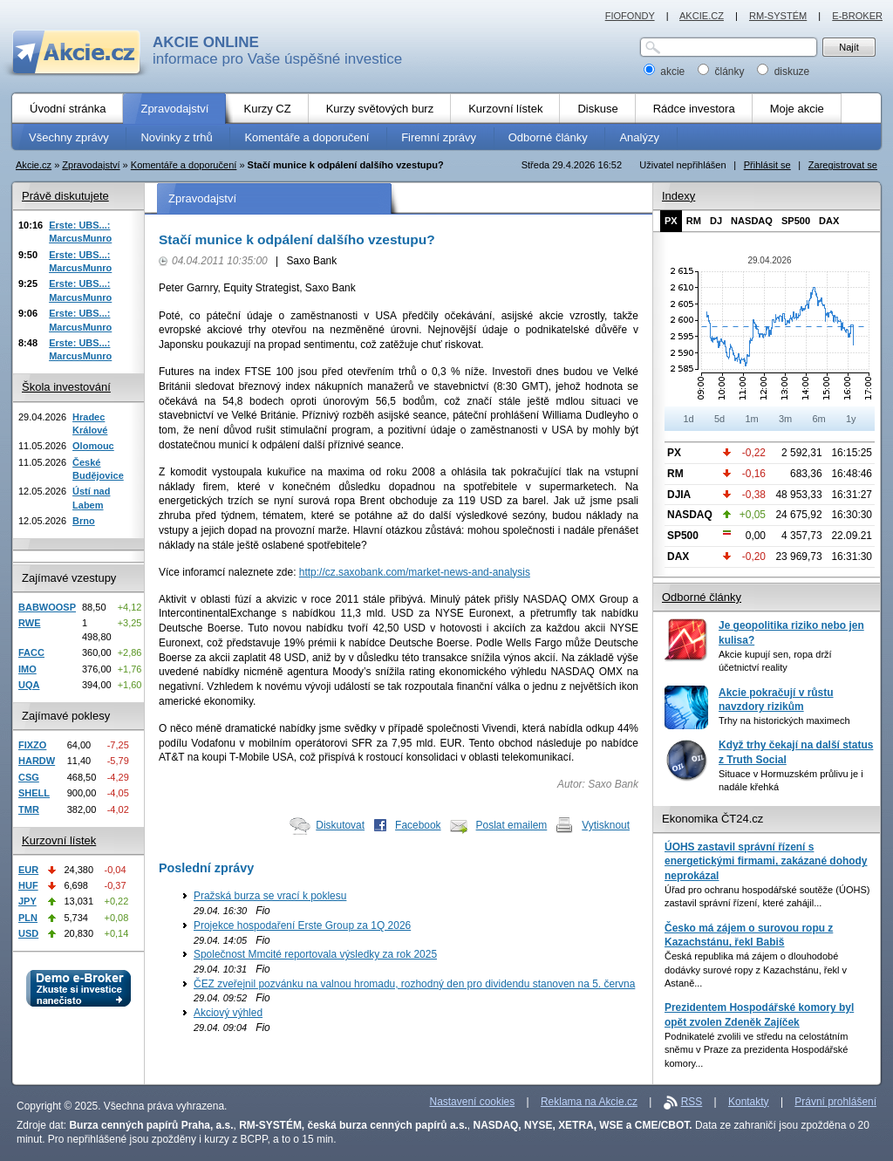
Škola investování (66, 386)
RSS (692, 1102)
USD (28, 933)
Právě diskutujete (65, 195)
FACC (31, 652)
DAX (829, 220)
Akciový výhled (228, 1013)
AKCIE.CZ (701, 15)
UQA (28, 685)
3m (785, 418)
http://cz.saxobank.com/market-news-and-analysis (414, 572)
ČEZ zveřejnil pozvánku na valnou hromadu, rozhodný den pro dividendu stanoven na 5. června (414, 984)
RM (693, 220)
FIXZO (32, 745)
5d (719, 418)
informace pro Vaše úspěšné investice (277, 50)
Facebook (418, 825)
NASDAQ (752, 220)
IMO (27, 669)
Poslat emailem (512, 825)
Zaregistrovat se (842, 165)
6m (818, 418)
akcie (666, 71)
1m (751, 418)
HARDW (36, 760)
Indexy (678, 195)
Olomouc (93, 445)
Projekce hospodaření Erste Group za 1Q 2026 (302, 925)
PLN (27, 917)
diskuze (783, 71)
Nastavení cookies (472, 1102)
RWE (29, 623)
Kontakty (748, 1102)
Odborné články (701, 597)
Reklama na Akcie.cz (589, 1102)
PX (671, 220)
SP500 (795, 220)
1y (851, 418)
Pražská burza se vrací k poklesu (270, 896)
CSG (28, 777)
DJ (716, 220)
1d (688, 418)
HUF (28, 885)
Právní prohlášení (835, 1102)
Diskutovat (340, 825)
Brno (83, 521)
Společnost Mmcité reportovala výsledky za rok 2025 (315, 954)
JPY (27, 901)
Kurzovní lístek (59, 840)
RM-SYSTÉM (778, 15)
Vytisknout (606, 825)
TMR (28, 809)
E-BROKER (857, 15)
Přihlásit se (767, 165)
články (722, 71)
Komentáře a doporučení (184, 165)
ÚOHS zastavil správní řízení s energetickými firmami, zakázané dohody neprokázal (766, 861)
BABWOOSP (47, 607)
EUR (28, 869)
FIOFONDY (630, 15)
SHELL (34, 793)
